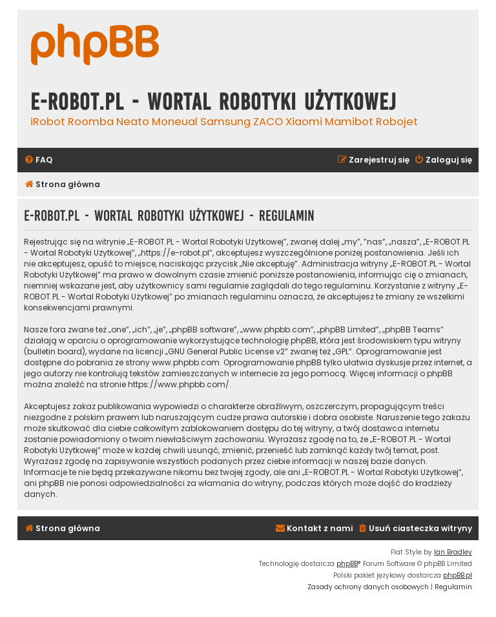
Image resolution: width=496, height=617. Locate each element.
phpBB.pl (457, 575)
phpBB (347, 564)
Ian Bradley (453, 552)
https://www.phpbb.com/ (178, 384)
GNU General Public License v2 (226, 351)
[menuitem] (38, 160)
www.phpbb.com (186, 362)
